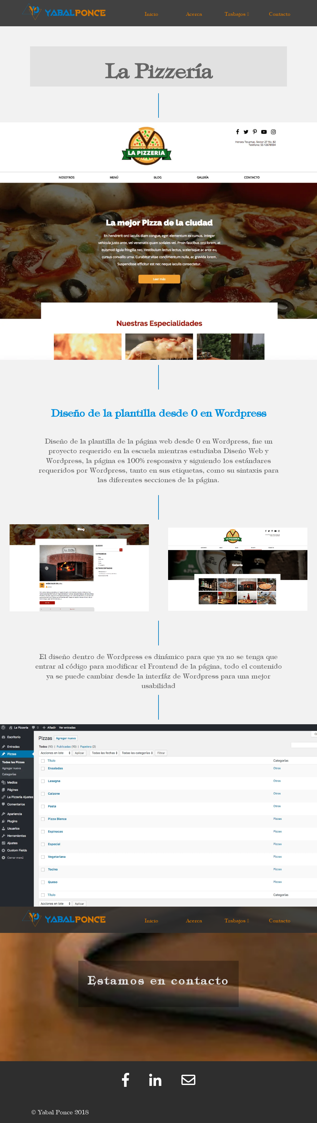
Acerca (194, 12)
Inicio (151, 12)
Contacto (279, 12)
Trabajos (237, 12)
